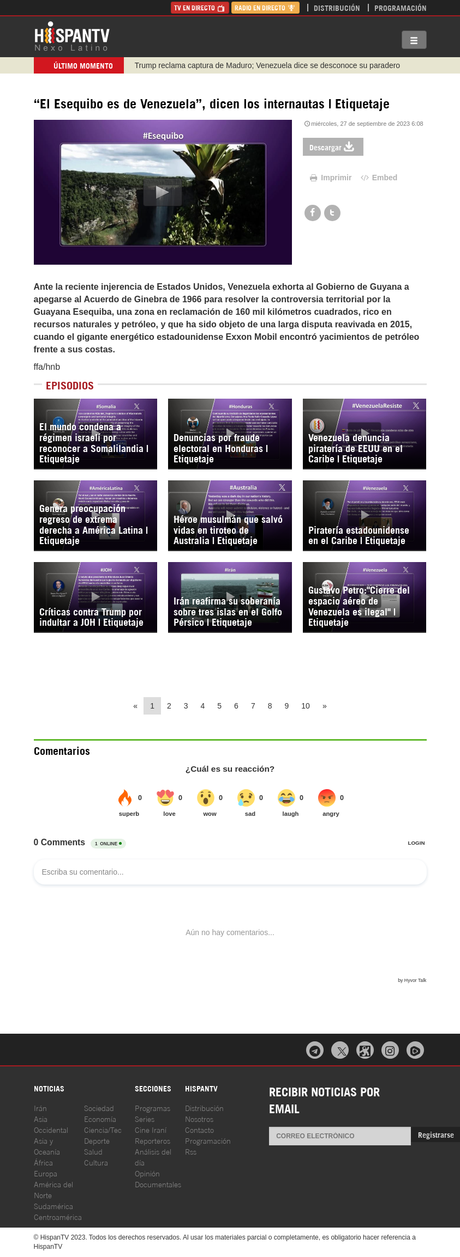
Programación (400, 7)
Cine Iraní (150, 1129)
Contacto (199, 1129)
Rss (190, 1151)
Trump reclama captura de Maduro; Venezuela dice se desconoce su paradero (268, 65)
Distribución (337, 7)
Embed (378, 177)
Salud (93, 1151)
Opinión (147, 1173)
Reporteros (152, 1140)
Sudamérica (53, 1205)
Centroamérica (58, 1216)
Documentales (158, 1184)
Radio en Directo (265, 7)
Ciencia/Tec (103, 1129)
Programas (152, 1107)
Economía (100, 1118)
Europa (45, 1173)
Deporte (97, 1140)
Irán (40, 1107)
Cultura (96, 1162)
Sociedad (99, 1107)
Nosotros (199, 1118)
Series (144, 1118)
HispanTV (72, 35)
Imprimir (330, 177)
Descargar (333, 147)
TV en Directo (200, 7)
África (43, 1162)
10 (305, 705)
